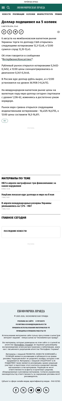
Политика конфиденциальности (31, 324)
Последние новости (15, 231)
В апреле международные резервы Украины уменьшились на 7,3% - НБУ (26, 204)
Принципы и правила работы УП (31, 331)
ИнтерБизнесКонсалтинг (17, 59)
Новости (6, 14)
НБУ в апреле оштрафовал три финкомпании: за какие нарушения (29, 184)
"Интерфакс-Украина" (23, 345)
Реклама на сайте (25, 321)
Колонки (30, 14)
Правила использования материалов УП (31, 328)
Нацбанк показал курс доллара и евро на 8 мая (28, 194)
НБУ (5, 121)
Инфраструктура (45, 14)
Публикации (18, 14)
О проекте (40, 321)
